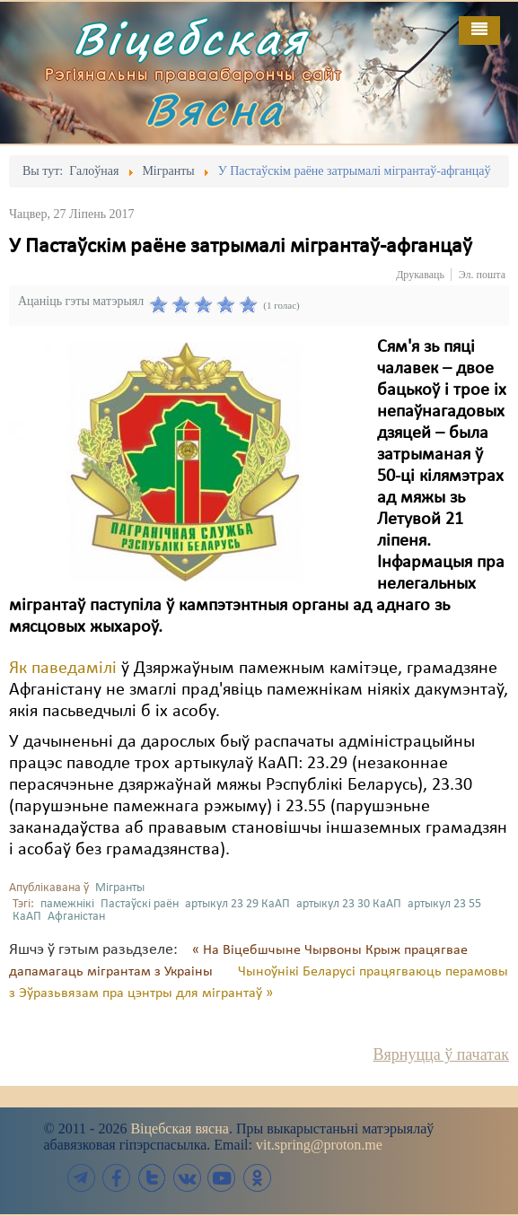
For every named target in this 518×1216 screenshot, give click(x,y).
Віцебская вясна (179, 1128)
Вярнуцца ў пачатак (441, 1054)
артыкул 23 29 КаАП (237, 904)
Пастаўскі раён (140, 904)
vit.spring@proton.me (319, 1144)
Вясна (214, 109)
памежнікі (67, 904)
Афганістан (76, 916)
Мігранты (120, 888)
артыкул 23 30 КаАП (348, 904)
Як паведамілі (63, 669)
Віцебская (190, 38)
